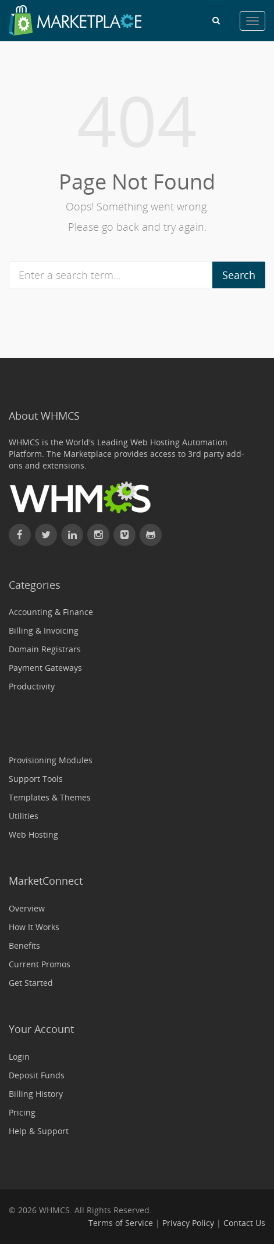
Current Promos (39, 964)
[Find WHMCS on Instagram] (98, 535)
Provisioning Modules (50, 760)
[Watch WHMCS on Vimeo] (124, 535)
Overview (27, 908)
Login (19, 1056)
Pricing (22, 1112)
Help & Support (39, 1130)
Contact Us (244, 1222)
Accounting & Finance (51, 611)
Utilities (23, 815)
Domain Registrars (45, 649)
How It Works (34, 926)
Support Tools (36, 778)
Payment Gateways (45, 667)
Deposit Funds (37, 1075)
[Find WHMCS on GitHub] (151, 535)
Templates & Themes (50, 797)
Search (238, 275)
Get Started (31, 982)
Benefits (24, 945)
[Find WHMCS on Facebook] (20, 535)
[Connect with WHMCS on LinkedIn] (72, 535)
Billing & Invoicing (44, 630)
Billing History (36, 1093)
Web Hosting (33, 834)
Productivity (32, 686)
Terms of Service (120, 1222)
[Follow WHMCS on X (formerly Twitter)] (46, 535)
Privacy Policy (188, 1222)
